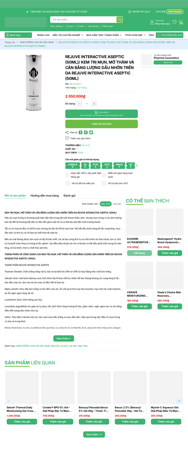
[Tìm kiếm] (119, 20)
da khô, (65, 345)
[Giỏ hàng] (181, 22)
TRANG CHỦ (43, 35)
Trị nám (81, 26)
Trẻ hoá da (93, 26)
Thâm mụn (107, 26)
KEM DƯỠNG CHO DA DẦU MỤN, (33, 345)
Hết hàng (139, 253)
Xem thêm (94, 434)
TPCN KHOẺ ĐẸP (135, 35)
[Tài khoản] (160, 22)
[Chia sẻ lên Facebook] (80, 132)
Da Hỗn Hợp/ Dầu (78, 345)
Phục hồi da (56, 26)
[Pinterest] (86, 132)
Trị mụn (70, 26)
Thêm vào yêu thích (77, 138)
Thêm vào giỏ (170, 253)
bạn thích (147, 201)
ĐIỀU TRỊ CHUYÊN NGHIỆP (68, 35)
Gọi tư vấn (168, 62)
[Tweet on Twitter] (91, 132)
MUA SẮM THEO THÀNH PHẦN (104, 35)
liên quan (30, 362)
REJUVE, (55, 345)
